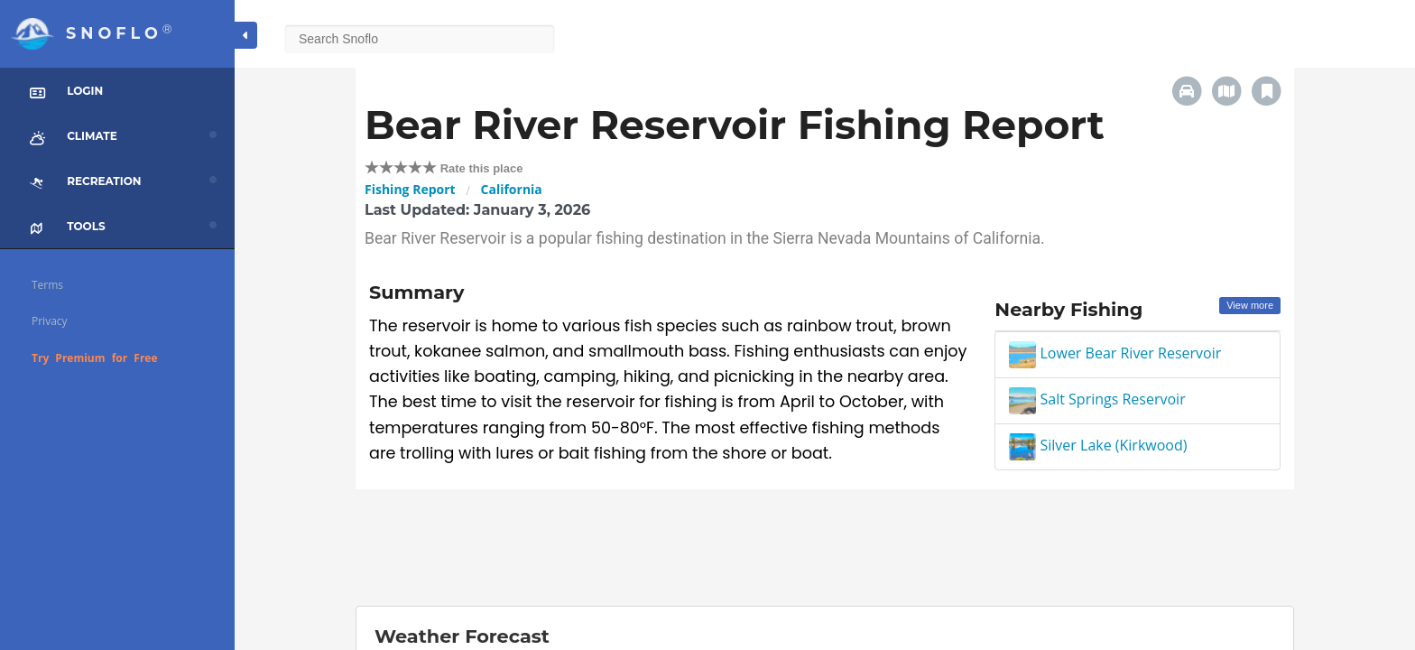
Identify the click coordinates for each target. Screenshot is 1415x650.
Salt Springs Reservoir (1097, 399)
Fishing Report (410, 189)
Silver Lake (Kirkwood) (1098, 445)
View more (1249, 305)
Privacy (50, 321)
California (511, 189)
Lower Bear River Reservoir (1115, 353)
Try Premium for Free (95, 358)
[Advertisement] (824, 548)
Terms (47, 284)
